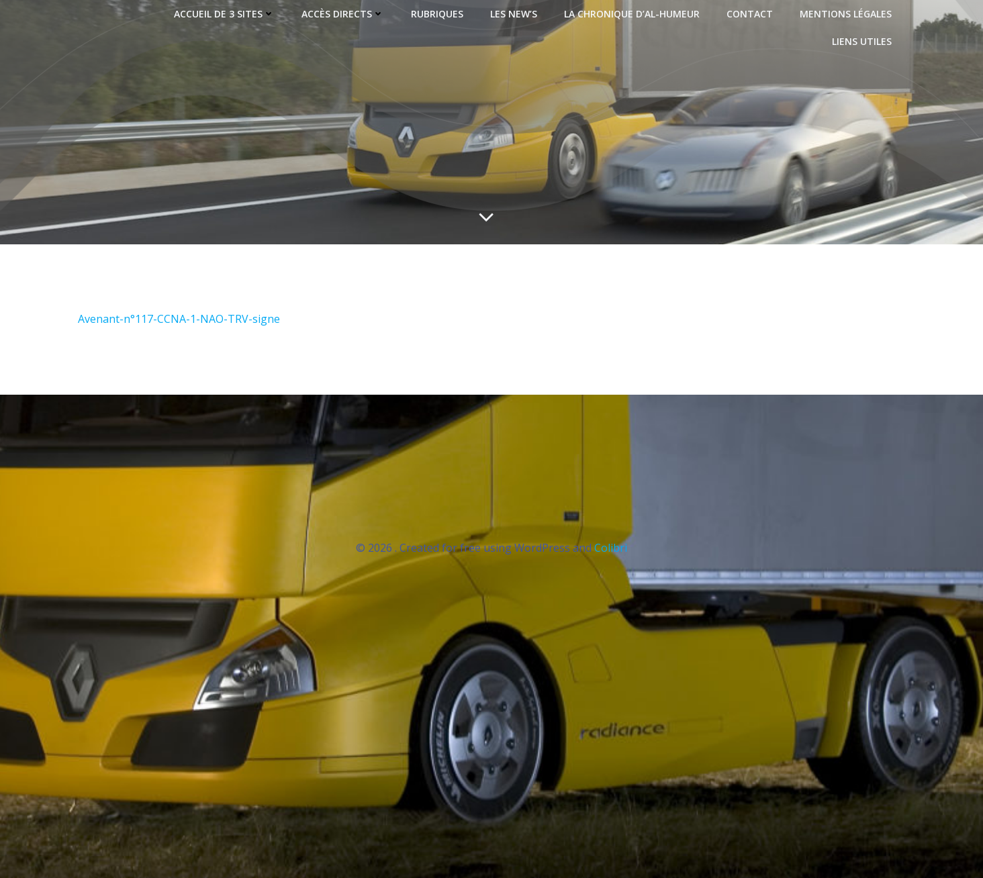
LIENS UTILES (862, 41)
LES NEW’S (513, 13)
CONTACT (750, 13)
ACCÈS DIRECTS (342, 13)
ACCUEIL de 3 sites (224, 13)
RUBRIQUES (437, 13)
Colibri (610, 547)
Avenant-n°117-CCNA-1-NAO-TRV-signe (179, 318)
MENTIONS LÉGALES (846, 13)
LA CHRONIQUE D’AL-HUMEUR (632, 13)
